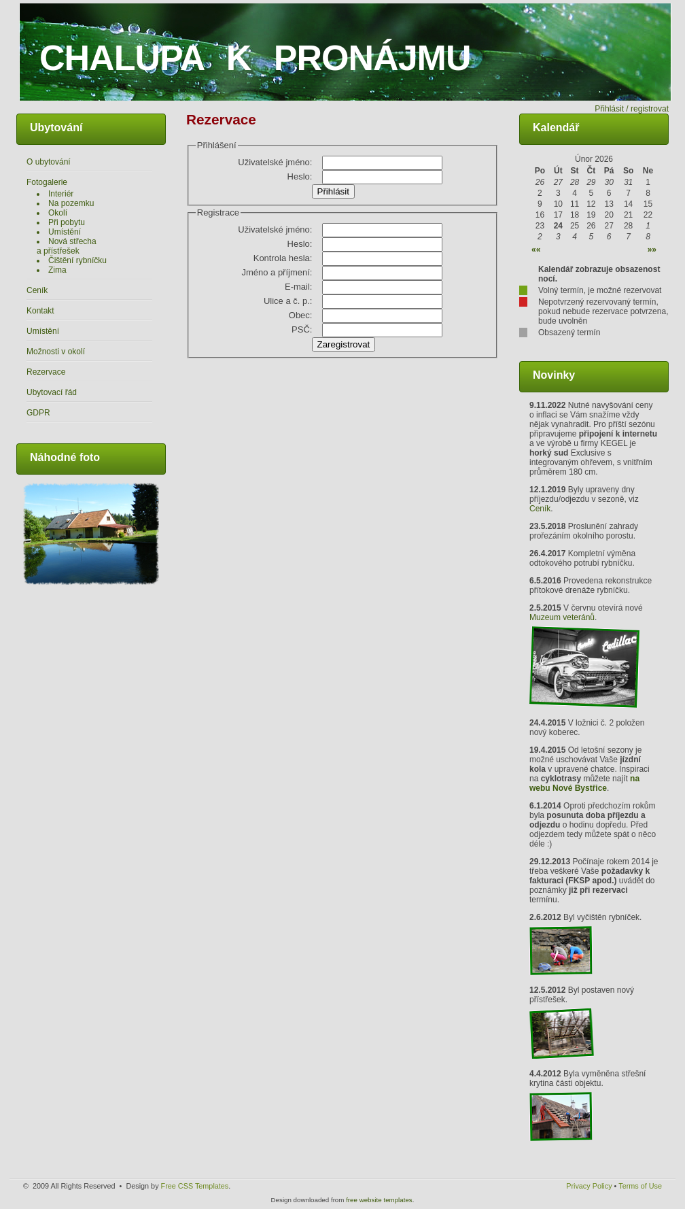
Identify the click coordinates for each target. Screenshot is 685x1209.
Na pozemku (71, 203)
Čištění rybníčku (77, 260)
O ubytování (49, 162)
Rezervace (46, 372)
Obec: (301, 315)
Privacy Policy (589, 1186)
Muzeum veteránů (562, 617)
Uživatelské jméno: (275, 162)
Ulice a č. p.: (288, 301)
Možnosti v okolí (56, 351)
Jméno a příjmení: (276, 272)
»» (652, 249)
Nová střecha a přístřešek (66, 246)
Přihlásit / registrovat (632, 109)
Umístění (64, 232)
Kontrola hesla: (283, 258)
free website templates (379, 1200)
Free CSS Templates (195, 1186)
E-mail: (298, 287)
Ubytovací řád (52, 392)
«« (535, 249)
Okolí (57, 213)
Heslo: (300, 176)
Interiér (60, 194)
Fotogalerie (47, 182)
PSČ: (302, 329)
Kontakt (40, 311)
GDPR (38, 413)
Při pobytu (66, 222)
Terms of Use (640, 1186)
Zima (57, 270)
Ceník (37, 290)
